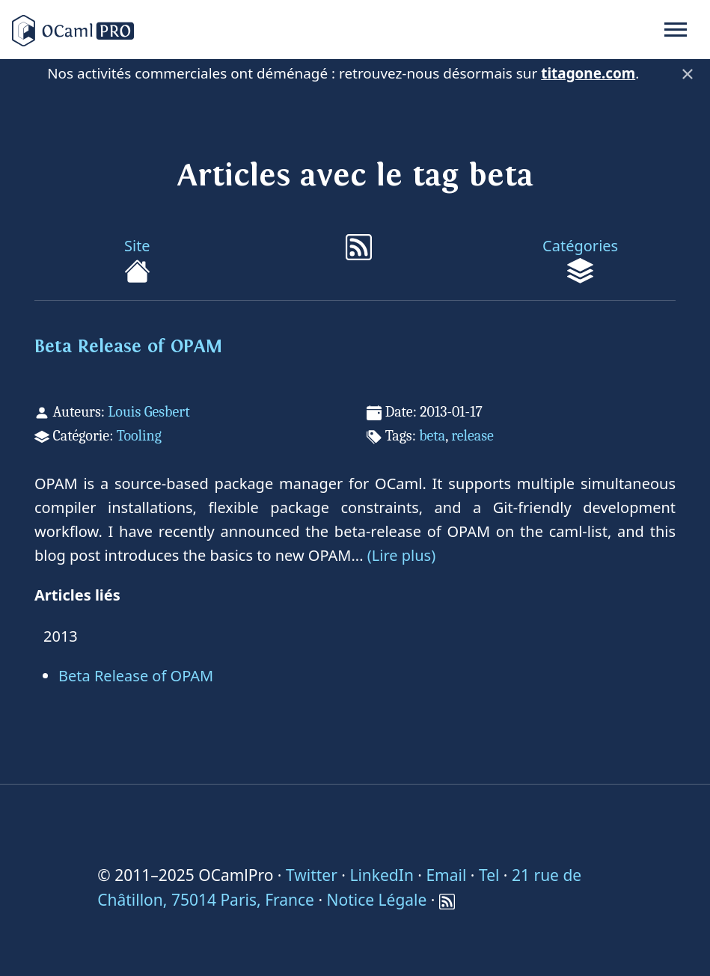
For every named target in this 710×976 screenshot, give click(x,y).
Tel (489, 875)
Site (137, 260)
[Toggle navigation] (675, 30)
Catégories (580, 260)
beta (432, 435)
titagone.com (588, 73)
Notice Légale (377, 899)
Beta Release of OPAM (128, 346)
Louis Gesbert (148, 411)
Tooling (139, 435)
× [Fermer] (687, 73)
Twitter (311, 875)
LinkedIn (381, 875)
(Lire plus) (401, 555)
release (472, 435)
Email (446, 875)
